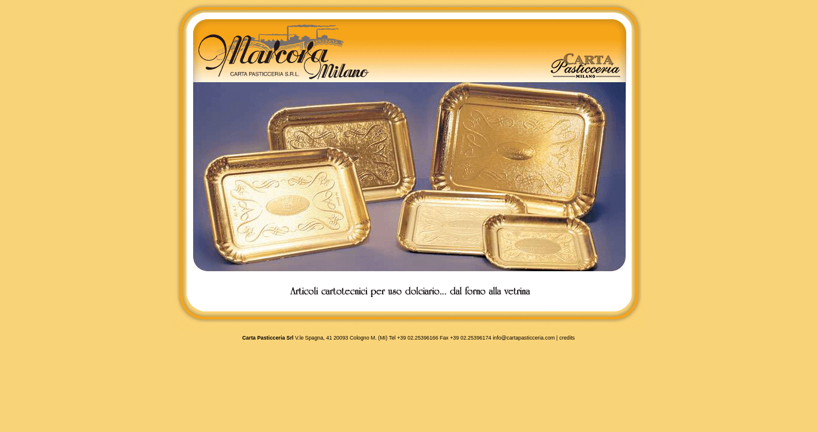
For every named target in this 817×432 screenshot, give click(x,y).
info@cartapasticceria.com (523, 338)
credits (567, 338)
